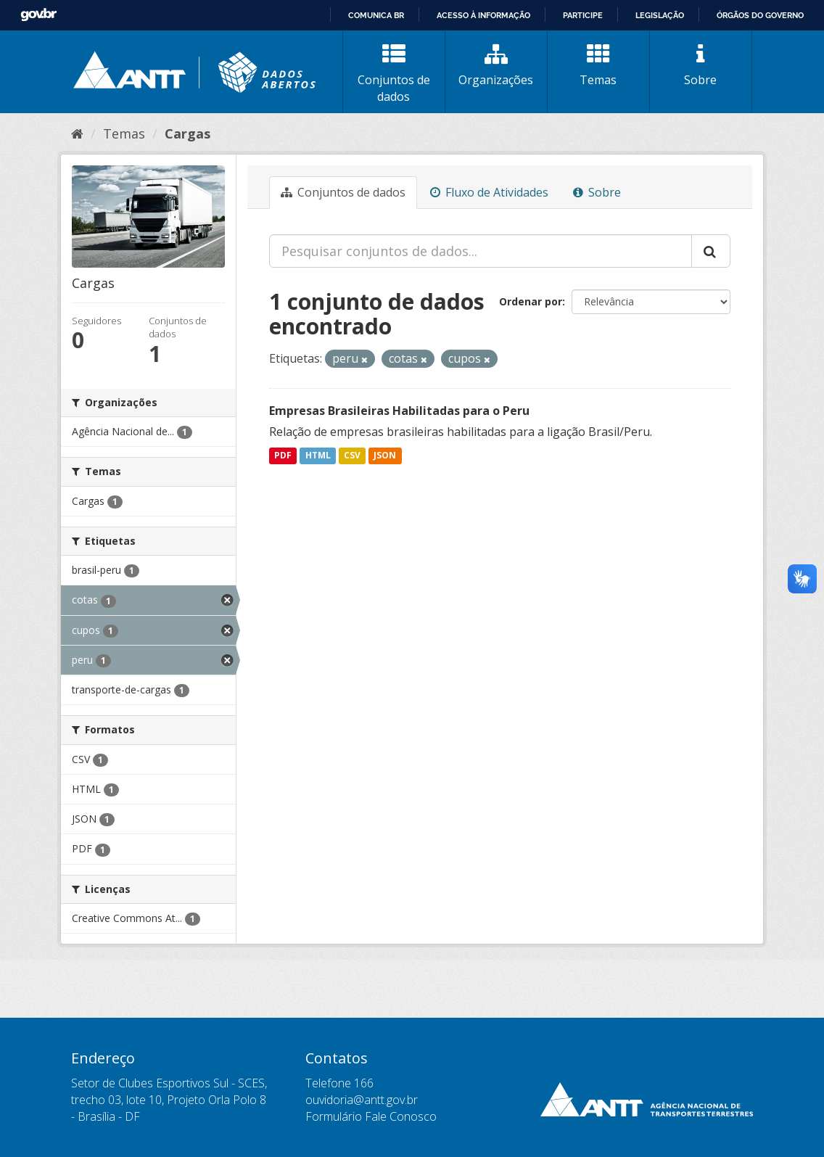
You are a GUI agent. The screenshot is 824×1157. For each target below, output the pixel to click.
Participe (583, 15)
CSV (352, 456)
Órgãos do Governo (760, 15)
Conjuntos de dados (394, 73)
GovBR (38, 15)
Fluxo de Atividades (489, 192)
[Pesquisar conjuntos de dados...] (480, 251)
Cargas (187, 133)
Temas (598, 65)
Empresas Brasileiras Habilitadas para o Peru (399, 411)
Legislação (659, 15)
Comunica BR (376, 15)
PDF (283, 456)
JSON (385, 456)
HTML (318, 456)
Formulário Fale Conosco (371, 1116)
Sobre (701, 65)
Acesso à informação (483, 15)
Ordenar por (530, 301)
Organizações (496, 65)
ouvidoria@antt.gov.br (361, 1100)
